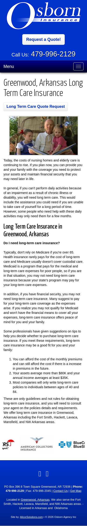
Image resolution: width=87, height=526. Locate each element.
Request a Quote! (43, 39)
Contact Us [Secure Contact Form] (60, 491)
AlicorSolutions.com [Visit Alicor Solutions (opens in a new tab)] (31, 517)
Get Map (75, 491)
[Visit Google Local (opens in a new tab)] (47, 474)
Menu (8, 66)
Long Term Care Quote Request (35, 106)
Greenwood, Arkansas (35, 499)
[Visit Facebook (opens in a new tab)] (40, 474)
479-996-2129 (53, 54)
